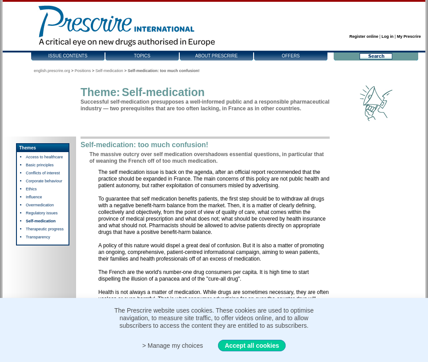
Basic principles (40, 165)
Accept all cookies (252, 345)
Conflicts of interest (43, 173)
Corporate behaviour (44, 181)
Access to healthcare (44, 157)
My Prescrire (409, 36)
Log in (388, 36)
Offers (291, 55)
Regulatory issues (42, 213)
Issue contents (68, 55)
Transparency (38, 237)
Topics (142, 55)
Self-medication (109, 70)
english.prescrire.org (52, 70)
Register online (363, 36)
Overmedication (40, 205)
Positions (83, 70)
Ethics (31, 189)
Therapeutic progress (45, 229)
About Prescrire (216, 55)
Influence (34, 197)
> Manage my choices (172, 345)
